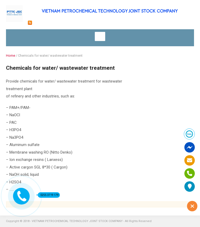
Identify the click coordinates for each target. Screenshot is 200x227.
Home (10, 55)
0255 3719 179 (48, 195)
